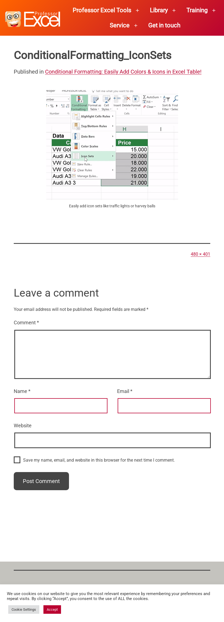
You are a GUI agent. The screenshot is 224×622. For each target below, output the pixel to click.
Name (22, 391)
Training (197, 10)
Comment (26, 322)
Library (159, 10)
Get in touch (164, 25)
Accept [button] (52, 609)
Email (124, 391)
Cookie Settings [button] (24, 609)
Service (119, 25)
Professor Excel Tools (102, 10)
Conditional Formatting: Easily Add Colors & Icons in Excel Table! (123, 71)
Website (23, 425)
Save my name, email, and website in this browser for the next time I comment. (99, 460)
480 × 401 (200, 254)
